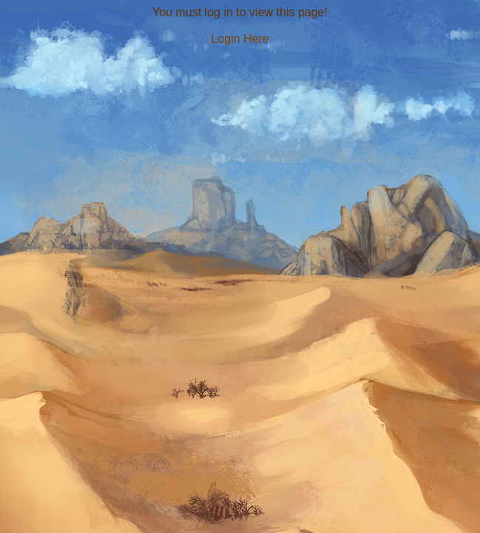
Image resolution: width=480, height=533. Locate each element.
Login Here (239, 39)
